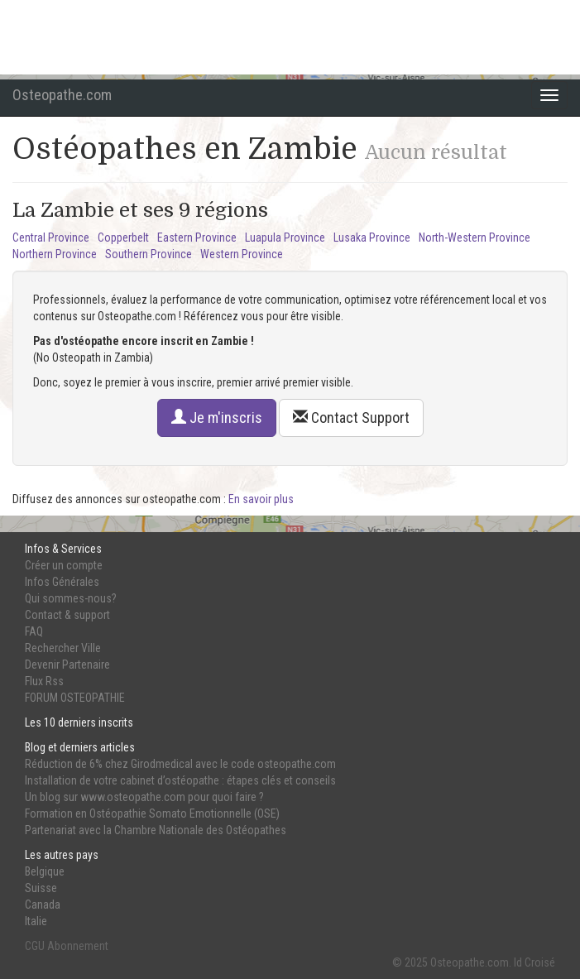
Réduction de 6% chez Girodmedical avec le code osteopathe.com (180, 763)
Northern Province (54, 254)
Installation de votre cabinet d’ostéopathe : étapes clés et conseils (180, 780)
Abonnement (77, 946)
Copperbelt (123, 237)
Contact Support (351, 417)
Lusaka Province (371, 237)
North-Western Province (474, 237)
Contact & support (67, 614)
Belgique (45, 871)
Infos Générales (62, 581)
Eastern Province (197, 237)
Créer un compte (64, 565)
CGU (35, 946)
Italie (36, 921)
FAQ (34, 631)
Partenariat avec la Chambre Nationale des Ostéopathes (155, 830)
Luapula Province (285, 237)
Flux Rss (44, 681)
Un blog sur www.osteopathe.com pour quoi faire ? (144, 797)
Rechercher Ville (63, 648)
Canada (42, 904)
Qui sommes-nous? (71, 598)
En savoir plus (261, 499)
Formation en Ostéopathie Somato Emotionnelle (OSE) (152, 813)
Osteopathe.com (62, 94)
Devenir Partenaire (67, 664)
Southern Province (148, 254)
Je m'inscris (216, 417)
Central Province (50, 237)
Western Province (241, 254)
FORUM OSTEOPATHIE (75, 697)
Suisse (41, 888)
